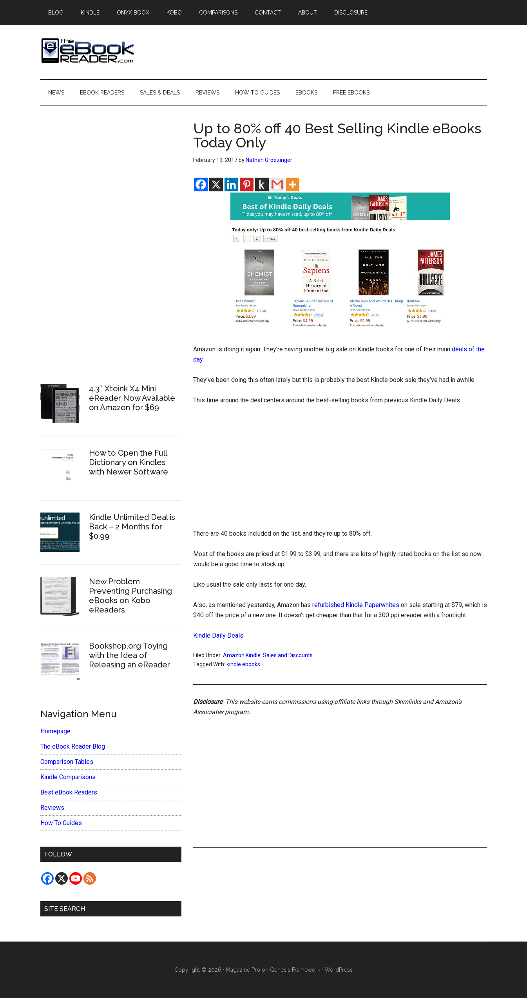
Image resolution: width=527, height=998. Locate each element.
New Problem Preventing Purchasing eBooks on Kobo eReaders (130, 595)
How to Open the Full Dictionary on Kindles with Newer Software (128, 462)
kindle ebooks (243, 664)
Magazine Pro (243, 970)
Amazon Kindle (242, 655)
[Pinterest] (247, 184)
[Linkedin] (231, 184)
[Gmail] (277, 184)
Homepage (55, 731)
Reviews (52, 807)
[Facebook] (201, 184)
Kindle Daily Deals (218, 635)
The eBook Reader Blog (72, 746)
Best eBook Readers (68, 792)
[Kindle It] (262, 184)
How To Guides (61, 823)
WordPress (338, 970)
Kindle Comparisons (68, 777)
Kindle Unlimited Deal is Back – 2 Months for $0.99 (132, 527)
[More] (292, 184)
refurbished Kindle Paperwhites (355, 605)
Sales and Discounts (288, 655)
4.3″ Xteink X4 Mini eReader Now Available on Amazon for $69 (132, 398)
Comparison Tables (66, 761)
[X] (216, 184)
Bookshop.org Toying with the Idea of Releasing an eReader (129, 655)
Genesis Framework (295, 970)
